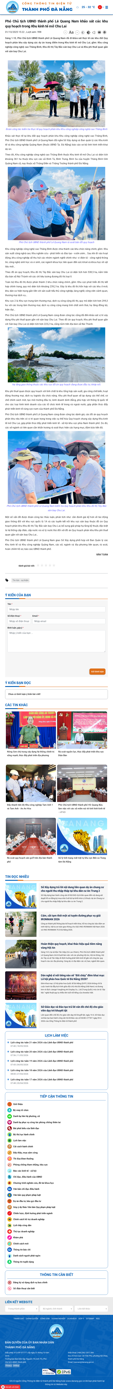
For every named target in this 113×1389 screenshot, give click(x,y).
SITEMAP (90, 1319)
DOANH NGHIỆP (58, 1319)
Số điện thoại (14, 616)
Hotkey (16, 1365)
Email (35, 616)
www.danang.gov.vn (75, 1381)
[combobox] (21, 1309)
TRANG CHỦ (19, 1319)
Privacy (9, 1365)
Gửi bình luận (97, 671)
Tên (10, 604)
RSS (98, 1319)
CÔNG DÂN (45, 1319)
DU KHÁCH (72, 1319)
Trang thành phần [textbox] (16, 1309)
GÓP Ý (81, 1319)
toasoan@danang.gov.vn (83, 1362)
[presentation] (30, 660)
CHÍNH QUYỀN (32, 1319)
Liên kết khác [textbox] (84, 1309)
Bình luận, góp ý (16, 628)
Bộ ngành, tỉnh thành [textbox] (52, 1309)
